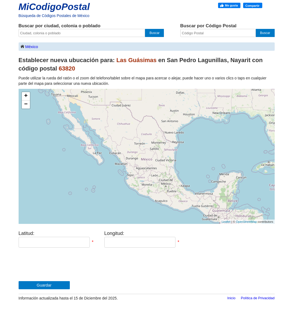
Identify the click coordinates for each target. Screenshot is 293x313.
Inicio (231, 298)
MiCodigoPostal (54, 6)
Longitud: (114, 233)
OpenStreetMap (246, 221)
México (29, 46)
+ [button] (25, 96)
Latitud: (27, 233)
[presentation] (60, 264)
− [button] (25, 104)
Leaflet (226, 221)
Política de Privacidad (257, 298)
